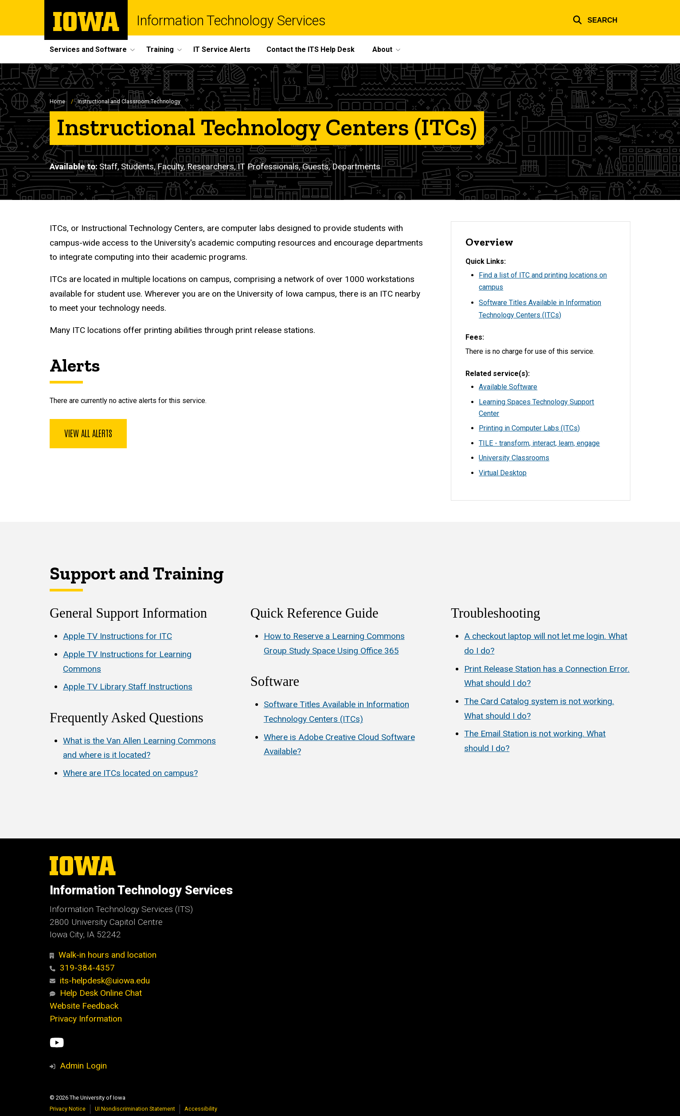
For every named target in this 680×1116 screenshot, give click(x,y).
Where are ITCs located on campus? (130, 773)
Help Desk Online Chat (96, 993)
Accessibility (200, 1108)
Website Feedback (84, 1006)
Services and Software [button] (88, 49)
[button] (595, 19)
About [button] (382, 49)
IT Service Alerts (221, 49)
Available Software (508, 387)
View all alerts (88, 433)
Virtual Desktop (503, 473)
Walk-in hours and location (103, 955)
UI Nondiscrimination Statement (135, 1108)
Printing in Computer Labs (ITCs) (529, 428)
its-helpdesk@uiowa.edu (100, 980)
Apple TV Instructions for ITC (117, 636)
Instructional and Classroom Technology (129, 101)
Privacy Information (86, 1019)
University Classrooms (514, 458)
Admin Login (83, 1066)
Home (57, 101)
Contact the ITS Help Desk (310, 49)
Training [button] (160, 49)
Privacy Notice (68, 1108)
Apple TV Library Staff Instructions (127, 687)
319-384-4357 (82, 968)
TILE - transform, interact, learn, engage (539, 443)
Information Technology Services (231, 21)
